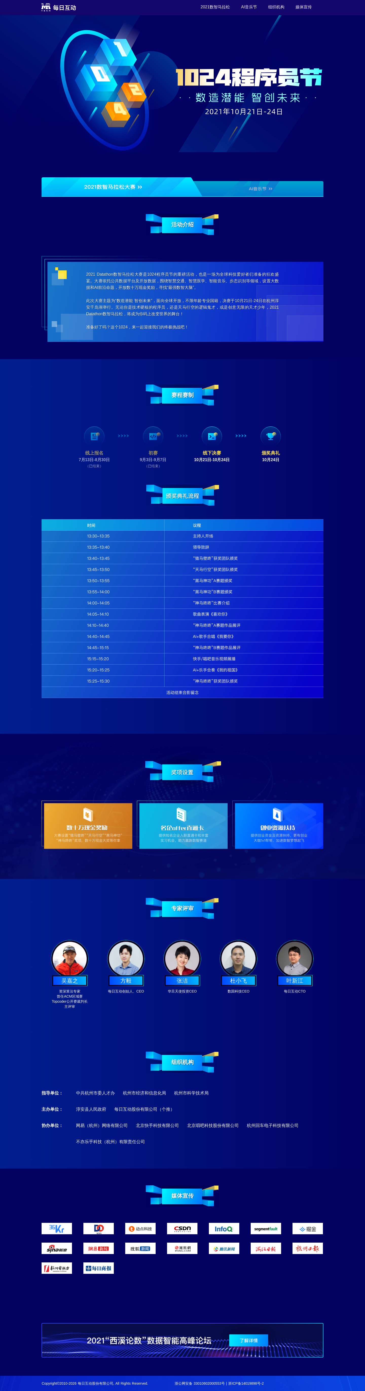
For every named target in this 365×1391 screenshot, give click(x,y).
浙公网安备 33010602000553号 (200, 1383)
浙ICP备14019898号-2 (246, 1383)
